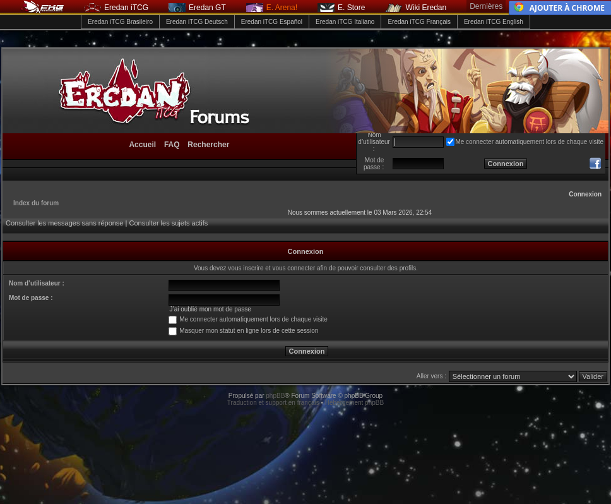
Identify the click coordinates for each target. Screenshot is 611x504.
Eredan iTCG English (493, 21)
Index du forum (36, 203)
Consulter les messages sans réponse (64, 223)
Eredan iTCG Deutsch (197, 21)
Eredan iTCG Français (419, 21)
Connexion (585, 194)
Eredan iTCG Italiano (345, 21)
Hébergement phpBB (354, 402)
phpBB (275, 395)
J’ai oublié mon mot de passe (210, 309)
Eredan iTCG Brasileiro (120, 21)
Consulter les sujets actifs (168, 223)
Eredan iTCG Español (271, 21)
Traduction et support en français (273, 402)
